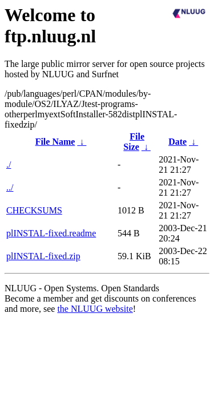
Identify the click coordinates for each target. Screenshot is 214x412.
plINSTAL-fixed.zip (43, 256)
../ (9, 187)
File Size (133, 142)
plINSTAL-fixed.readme (51, 233)
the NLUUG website (94, 309)
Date (177, 141)
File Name (55, 141)
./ (8, 164)
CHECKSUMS (34, 210)
